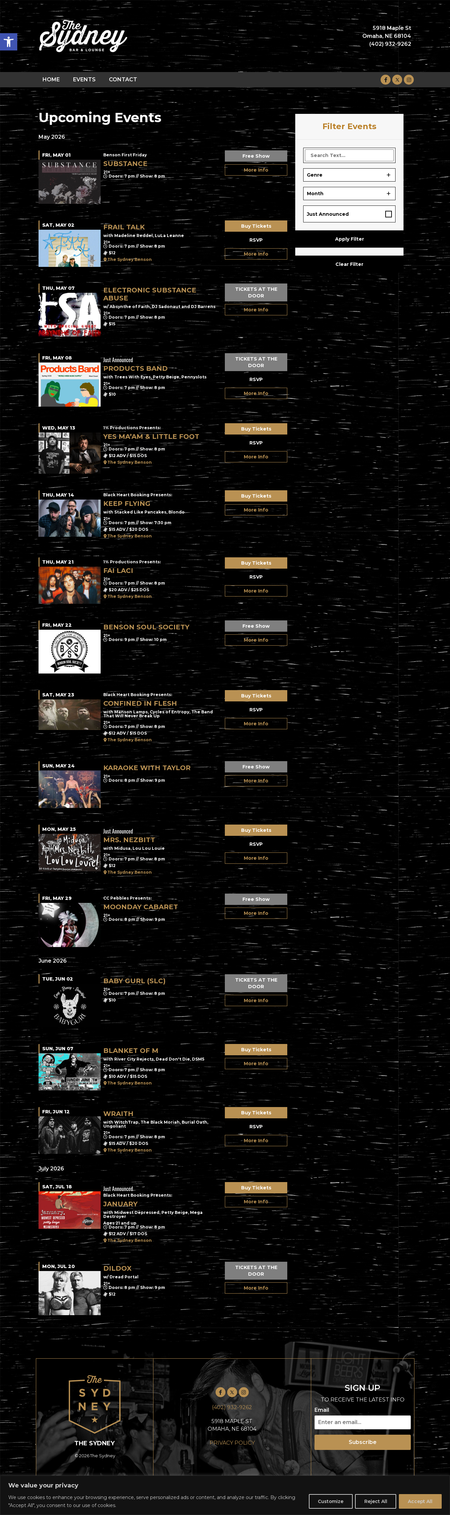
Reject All (373, 1501)
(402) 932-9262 (232, 1407)
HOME (51, 79)
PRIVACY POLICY (232, 1443)
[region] (225, 1495)
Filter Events (349, 126)
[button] (8, 41)
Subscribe (363, 1442)
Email (322, 1410)
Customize (327, 1501)
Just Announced (328, 214)
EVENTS (84, 79)
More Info (256, 170)
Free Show (256, 156)
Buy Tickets (256, 226)
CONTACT (123, 79)
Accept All (419, 1501)
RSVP (256, 240)
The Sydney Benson (129, 260)
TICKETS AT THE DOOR (256, 292)
